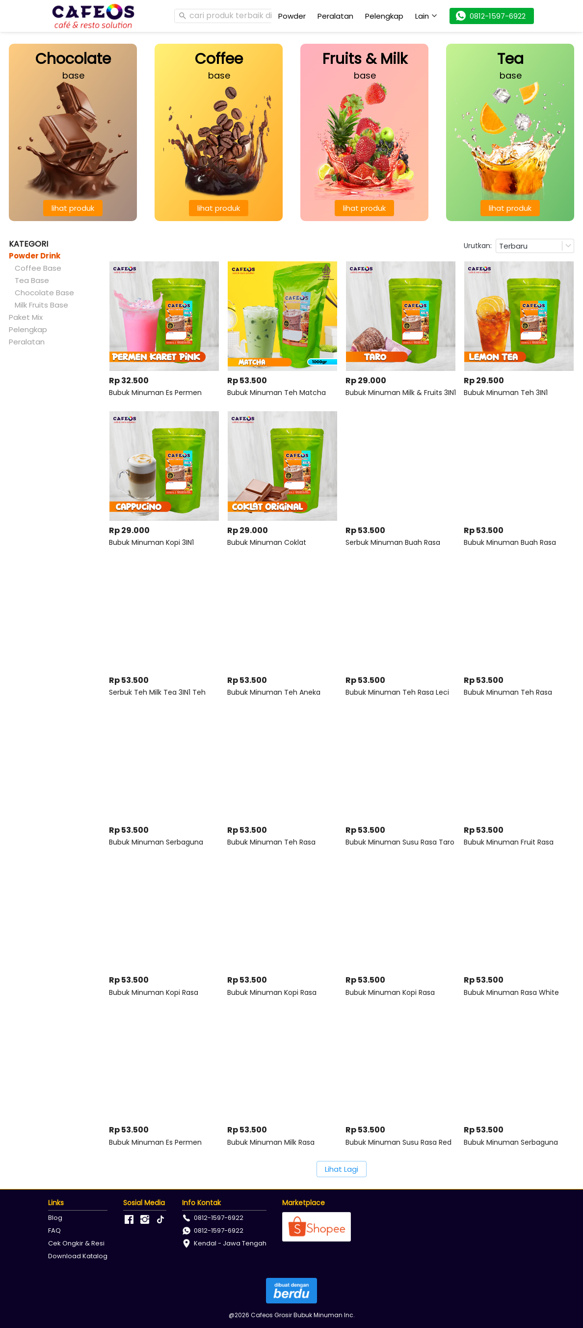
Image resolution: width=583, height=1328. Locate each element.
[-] (129, 1220)
